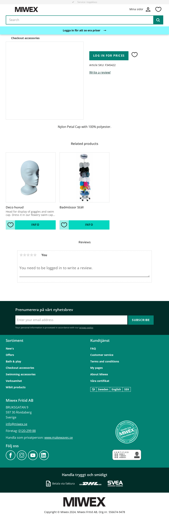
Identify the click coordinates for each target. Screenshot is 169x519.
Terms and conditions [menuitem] (104, 361)
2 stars (24, 255)
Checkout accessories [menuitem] (20, 368)
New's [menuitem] (10, 348)
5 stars (35, 255)
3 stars (28, 255)
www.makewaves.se (58, 437)
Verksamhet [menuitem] (14, 381)
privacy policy (86, 327)
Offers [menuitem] (10, 355)
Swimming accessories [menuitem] (21, 374)
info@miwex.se (16, 424)
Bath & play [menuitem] (13, 361)
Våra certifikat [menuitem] (99, 381)
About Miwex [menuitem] (99, 374)
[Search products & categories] (84, 20)
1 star (21, 255)
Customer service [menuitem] (101, 355)
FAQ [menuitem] (93, 348)
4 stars (31, 255)
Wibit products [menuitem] (16, 387)
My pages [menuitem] (96, 368)
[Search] (158, 20)
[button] (158, 9)
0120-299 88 (27, 431)
